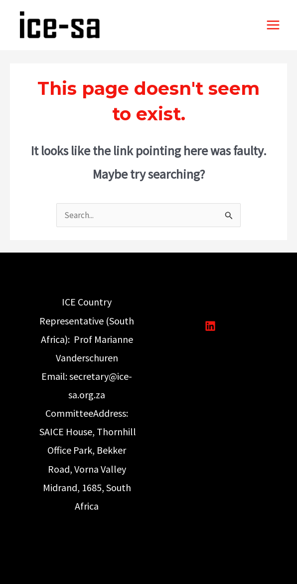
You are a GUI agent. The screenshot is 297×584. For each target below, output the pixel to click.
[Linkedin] (210, 325)
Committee (69, 413)
